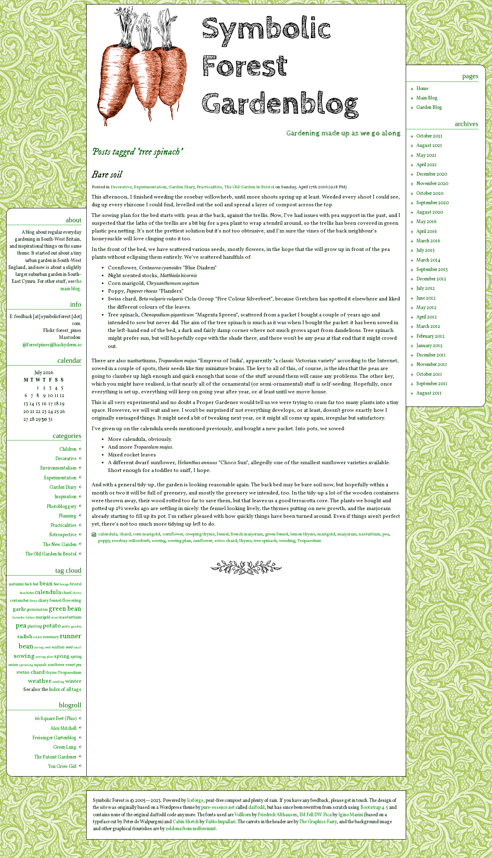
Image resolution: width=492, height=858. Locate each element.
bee (56, 584)
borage (64, 585)
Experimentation (150, 187)
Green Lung (64, 747)
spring (62, 656)
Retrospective (62, 535)
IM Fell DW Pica (315, 815)
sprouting (26, 665)
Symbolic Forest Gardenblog (280, 66)
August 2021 (429, 145)
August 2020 (429, 212)
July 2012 (425, 288)
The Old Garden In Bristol (249, 187)
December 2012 (431, 279)
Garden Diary (181, 187)
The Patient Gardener (55, 757)
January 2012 (429, 346)
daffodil (256, 807)
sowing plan (179, 541)
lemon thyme (302, 534)
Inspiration (65, 497)
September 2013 (432, 269)
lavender (18, 618)
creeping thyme (200, 534)
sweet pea (73, 665)
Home (422, 89)
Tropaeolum (309, 541)
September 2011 (431, 384)
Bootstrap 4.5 (374, 807)
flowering (71, 600)
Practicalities (209, 187)
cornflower (172, 534)
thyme (245, 541)
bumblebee (27, 593)
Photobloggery (61, 507)
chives (76, 593)
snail (77, 648)
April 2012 (426, 317)
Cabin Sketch (186, 822)
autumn (16, 584)
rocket (37, 637)
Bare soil (107, 175)
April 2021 (426, 165)
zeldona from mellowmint (191, 829)
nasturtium (369, 534)
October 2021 (429, 136)
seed (69, 647)
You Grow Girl (62, 766)
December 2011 (431, 355)
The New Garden (59, 545)
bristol (75, 584)
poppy (104, 541)
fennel (223, 534)
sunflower (202, 541)
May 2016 (426, 222)
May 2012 (426, 308)
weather (40, 681)
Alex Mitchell (63, 728)
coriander (19, 600)
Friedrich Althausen (277, 815)
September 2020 (432, 203)
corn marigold (146, 534)
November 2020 (432, 184)
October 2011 (429, 374)
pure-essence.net (218, 807)
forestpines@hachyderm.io (54, 345)
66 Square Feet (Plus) (55, 719)
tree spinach (265, 541)
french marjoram (247, 534)
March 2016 (428, 241)
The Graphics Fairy (318, 822)
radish (24, 637)
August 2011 (429, 393)
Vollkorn (242, 815)
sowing (159, 541)
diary (43, 600)
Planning (67, 516)
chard (125, 534)
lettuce (30, 618)
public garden (71, 627)
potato (52, 626)
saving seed (42, 648)
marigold (326, 534)
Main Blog (427, 98)
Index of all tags (65, 689)
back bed (31, 584)
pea (385, 534)
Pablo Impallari (220, 822)
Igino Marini (350, 815)
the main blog (71, 285)
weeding (287, 541)
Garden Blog (429, 107)
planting (34, 626)
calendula (107, 534)
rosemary (51, 637)
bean (46, 584)
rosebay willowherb (131, 541)
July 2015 (425, 250)
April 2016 (426, 231)
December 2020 (431, 174)
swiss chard (225, 541)
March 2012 (428, 326)
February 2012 (430, 336)
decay (33, 601)
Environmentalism (58, 468)
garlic (19, 609)
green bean (65, 609)
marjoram (347, 534)
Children (67, 449)
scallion (58, 647)
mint (54, 618)
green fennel (276, 534)
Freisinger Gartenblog (54, 738)
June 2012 (426, 298)
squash (40, 665)
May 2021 (426, 155)
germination (37, 609)
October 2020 (429, 193)
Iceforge (195, 800)
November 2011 (431, 364)
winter (73, 681)
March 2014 (428, 260)
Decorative (121, 187)
